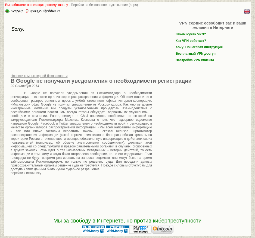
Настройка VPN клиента (195, 60)
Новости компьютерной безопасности (39, 76)
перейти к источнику (26, 173)
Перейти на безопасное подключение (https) (104, 5)
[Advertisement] (198, 127)
